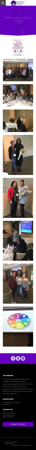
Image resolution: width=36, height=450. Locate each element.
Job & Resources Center (11, 402)
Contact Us (7, 404)
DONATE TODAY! (18, 424)
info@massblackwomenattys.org (21, 445)
